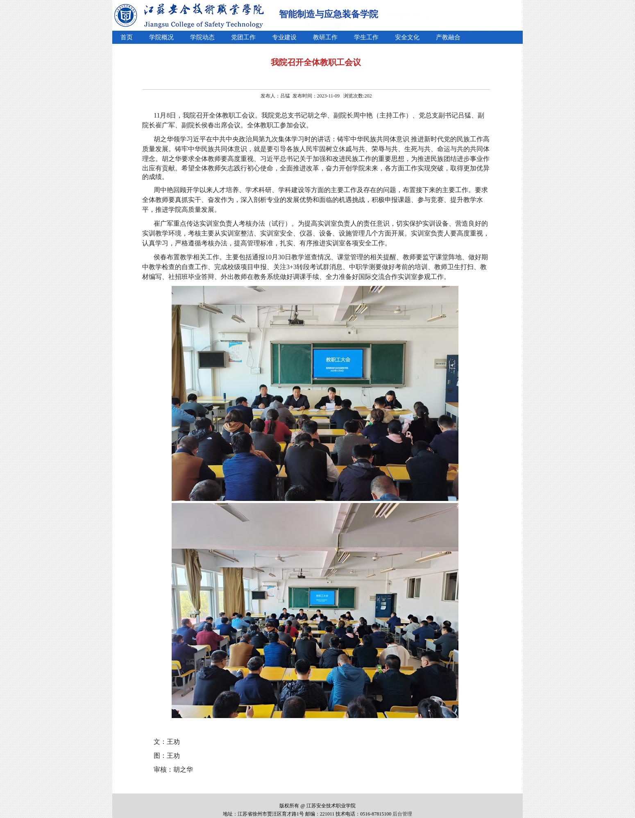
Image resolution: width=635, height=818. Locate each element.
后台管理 (402, 814)
